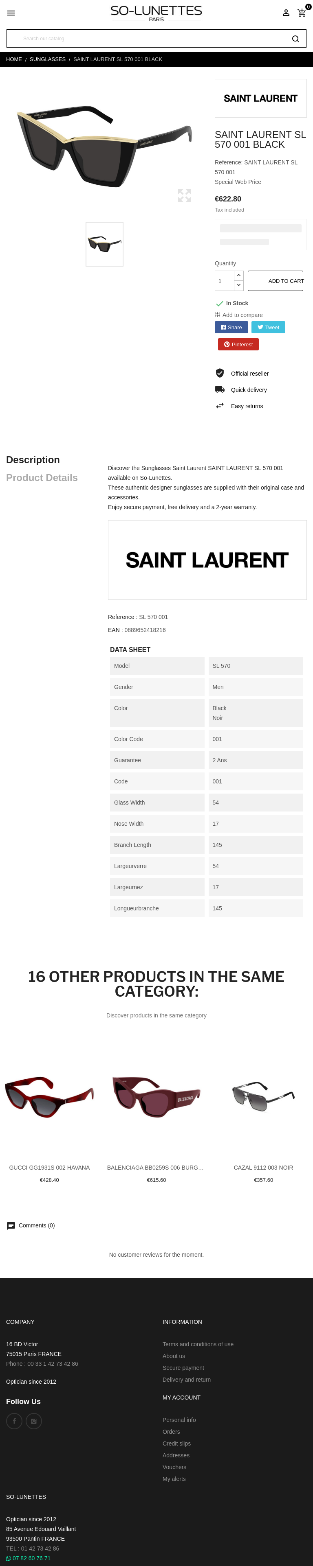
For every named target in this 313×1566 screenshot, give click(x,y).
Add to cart (286, 281)
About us (174, 1356)
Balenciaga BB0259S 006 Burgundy (156, 1167)
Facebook (14, 1421)
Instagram (34, 1421)
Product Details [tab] (42, 477)
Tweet (272, 327)
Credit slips (177, 1443)
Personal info (179, 1420)
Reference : (122, 617)
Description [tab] (33, 459)
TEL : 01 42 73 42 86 (32, 1548)
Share (235, 327)
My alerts (174, 1479)
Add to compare (243, 315)
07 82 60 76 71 (28, 1558)
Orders (171, 1431)
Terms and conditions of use (198, 1344)
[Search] (156, 38)
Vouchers (174, 1467)
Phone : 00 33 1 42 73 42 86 (42, 1363)
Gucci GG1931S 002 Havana (49, 1167)
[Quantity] (224, 281)
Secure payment (183, 1368)
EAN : (115, 630)
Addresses (176, 1455)
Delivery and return (187, 1379)
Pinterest (242, 344)
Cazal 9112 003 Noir (263, 1167)
